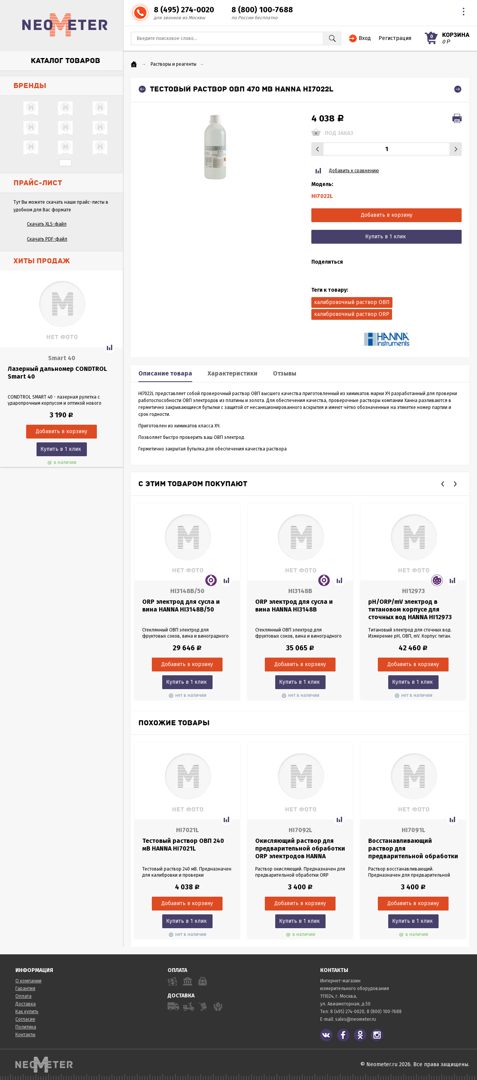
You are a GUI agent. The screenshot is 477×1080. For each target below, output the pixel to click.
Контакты (25, 1034)
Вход (365, 38)
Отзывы (284, 373)
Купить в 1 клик (60, 449)
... (65, 163)
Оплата (23, 996)
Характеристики (233, 373)
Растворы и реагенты (173, 64)
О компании (28, 981)
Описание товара (165, 373)
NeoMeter (65, 25)
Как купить (26, 1011)
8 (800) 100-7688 (262, 9)
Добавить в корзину (386, 215)
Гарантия (25, 988)
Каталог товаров (65, 61)
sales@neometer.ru (355, 1019)
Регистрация (395, 38)
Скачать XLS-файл (46, 224)
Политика (25, 1027)
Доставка (25, 1004)
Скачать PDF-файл (47, 239)
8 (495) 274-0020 (184, 9)
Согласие (25, 1019)
